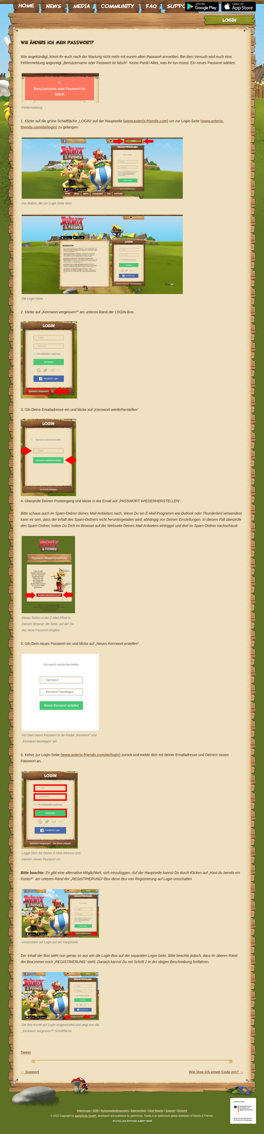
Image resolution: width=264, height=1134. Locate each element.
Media (81, 4)
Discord (182, 1110)
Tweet (26, 1052)
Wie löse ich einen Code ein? (216, 1072)
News (53, 4)
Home (26, 4)
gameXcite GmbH (85, 1115)
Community (117, 4)
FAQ (151, 4)
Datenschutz (138, 1110)
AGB (95, 1110)
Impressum (84, 1110)
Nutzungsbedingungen (115, 1110)
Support (180, 4)
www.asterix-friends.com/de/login (90, 755)
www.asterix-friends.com (146, 121)
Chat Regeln (155, 1110)
